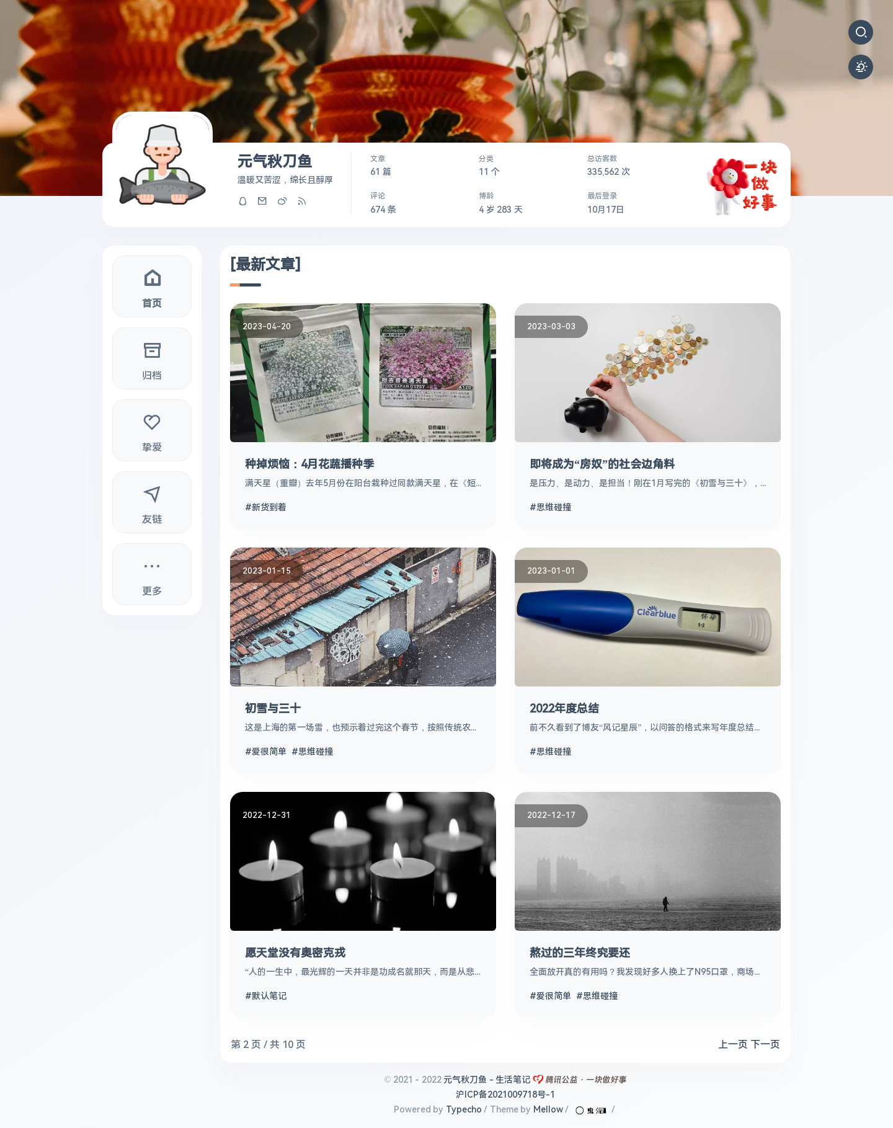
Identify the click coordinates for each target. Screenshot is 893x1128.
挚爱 (152, 429)
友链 (152, 501)
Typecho (464, 1109)
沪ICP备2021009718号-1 (505, 1094)
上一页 (733, 1044)
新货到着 (269, 507)
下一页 (765, 1044)
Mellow (548, 1109)
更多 (152, 573)
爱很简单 (269, 752)
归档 (152, 357)
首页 (152, 285)
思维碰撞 (553, 507)
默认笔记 (269, 996)
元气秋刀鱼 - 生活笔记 (486, 1080)
